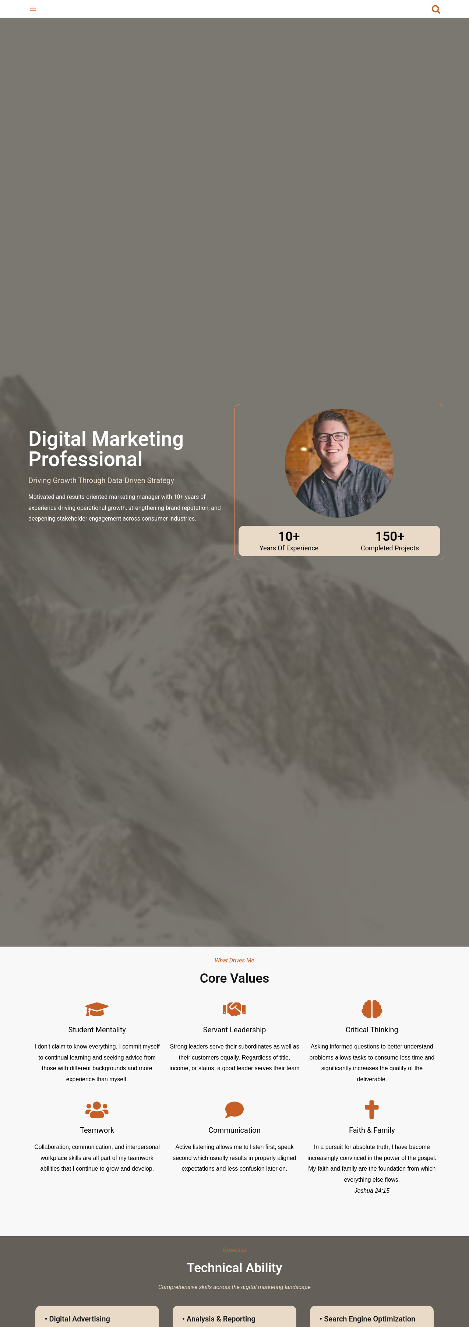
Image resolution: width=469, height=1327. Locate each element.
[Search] (436, 9)
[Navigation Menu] (33, 9)
